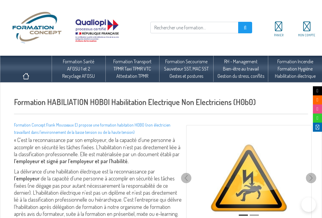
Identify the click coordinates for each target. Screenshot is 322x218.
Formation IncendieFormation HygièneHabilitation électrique (295, 68)
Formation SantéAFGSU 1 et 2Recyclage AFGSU (78, 68)
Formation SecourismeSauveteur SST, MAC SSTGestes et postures (186, 68)
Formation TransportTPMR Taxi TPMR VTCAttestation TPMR (132, 68)
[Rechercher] (194, 27)
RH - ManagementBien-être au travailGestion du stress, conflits (241, 68)
